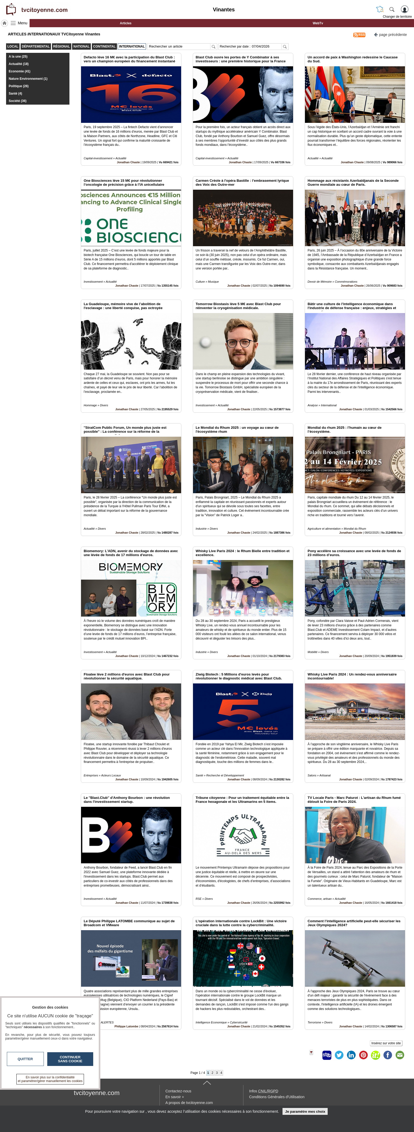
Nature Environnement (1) (28, 79)
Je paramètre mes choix (305, 1112)
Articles (125, 23)
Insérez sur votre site (386, 1043)
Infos (263, 1091)
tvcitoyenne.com (97, 1092)
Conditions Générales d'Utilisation (277, 1097)
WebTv (318, 23)
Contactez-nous (178, 1091)
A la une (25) (18, 56)
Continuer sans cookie (70, 1059)
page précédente (390, 34)
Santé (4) (15, 93)
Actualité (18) (19, 64)
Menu (22, 23)
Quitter (25, 1059)
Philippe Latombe (126, 1026)
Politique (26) (19, 86)
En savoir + (175, 1097)
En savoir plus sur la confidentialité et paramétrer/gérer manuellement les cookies (50, 1079)
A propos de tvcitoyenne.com (189, 1103)
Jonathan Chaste (128, 162)
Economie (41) (19, 71)
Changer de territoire (397, 16)
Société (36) (17, 101)
